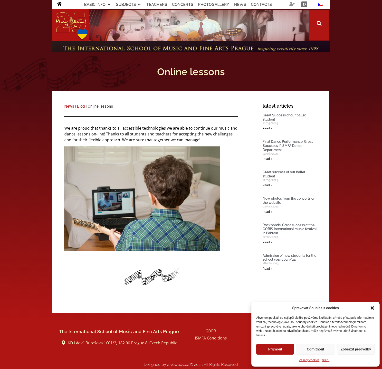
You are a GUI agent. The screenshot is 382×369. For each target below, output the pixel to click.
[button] (372, 308)
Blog (81, 106)
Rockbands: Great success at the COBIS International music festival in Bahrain (290, 229)
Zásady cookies (309, 360)
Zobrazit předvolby (356, 349)
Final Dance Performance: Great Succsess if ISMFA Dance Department (288, 146)
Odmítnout (315, 349)
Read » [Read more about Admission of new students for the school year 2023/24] (267, 268)
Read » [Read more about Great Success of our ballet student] (267, 128)
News (69, 106)
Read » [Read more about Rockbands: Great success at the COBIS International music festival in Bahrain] (267, 242)
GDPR (325, 360)
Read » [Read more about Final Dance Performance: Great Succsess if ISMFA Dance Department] (267, 159)
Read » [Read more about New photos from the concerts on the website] (267, 212)
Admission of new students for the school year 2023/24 (289, 258)
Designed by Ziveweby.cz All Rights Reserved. (191, 364)
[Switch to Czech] (320, 4)
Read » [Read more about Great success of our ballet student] (267, 185)
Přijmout (275, 349)
